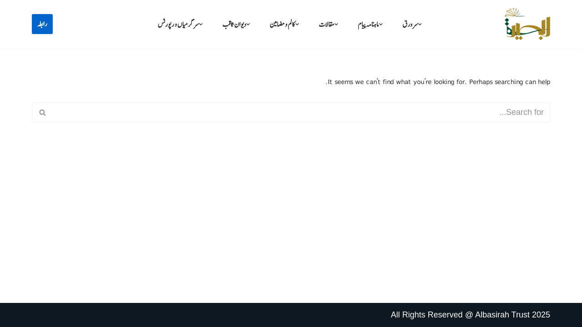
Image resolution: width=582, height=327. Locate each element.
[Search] (301, 112)
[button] (420, 24)
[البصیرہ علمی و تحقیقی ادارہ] (527, 24)
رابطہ (42, 24)
